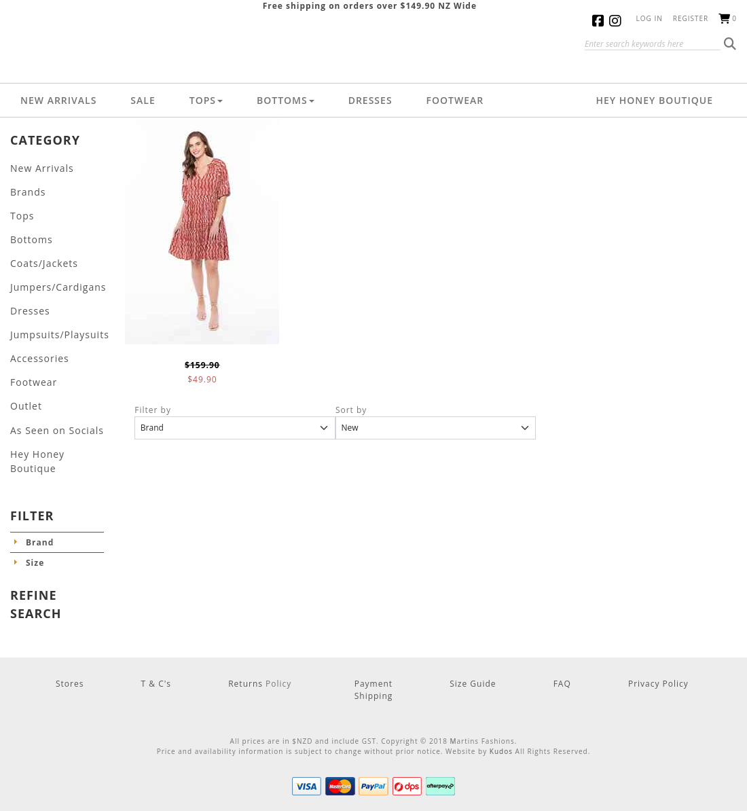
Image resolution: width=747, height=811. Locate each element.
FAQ (562, 642)
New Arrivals (58, 100)
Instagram (617, 21)
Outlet (24, 384)
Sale (142, 100)
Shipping (373, 654)
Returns (247, 642)
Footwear (455, 100)
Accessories (36, 340)
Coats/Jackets (40, 253)
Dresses (370, 100)
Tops (206, 100)
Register (691, 18)
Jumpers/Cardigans (52, 275)
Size (35, 521)
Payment (373, 642)
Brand (40, 501)
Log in (649, 18)
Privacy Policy (658, 642)
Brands (25, 188)
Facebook (600, 21)
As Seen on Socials (51, 406)
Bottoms (285, 100)
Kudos (501, 710)
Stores (70, 642)
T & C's (156, 642)
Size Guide (473, 642)
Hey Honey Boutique (654, 100)
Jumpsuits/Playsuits (53, 319)
